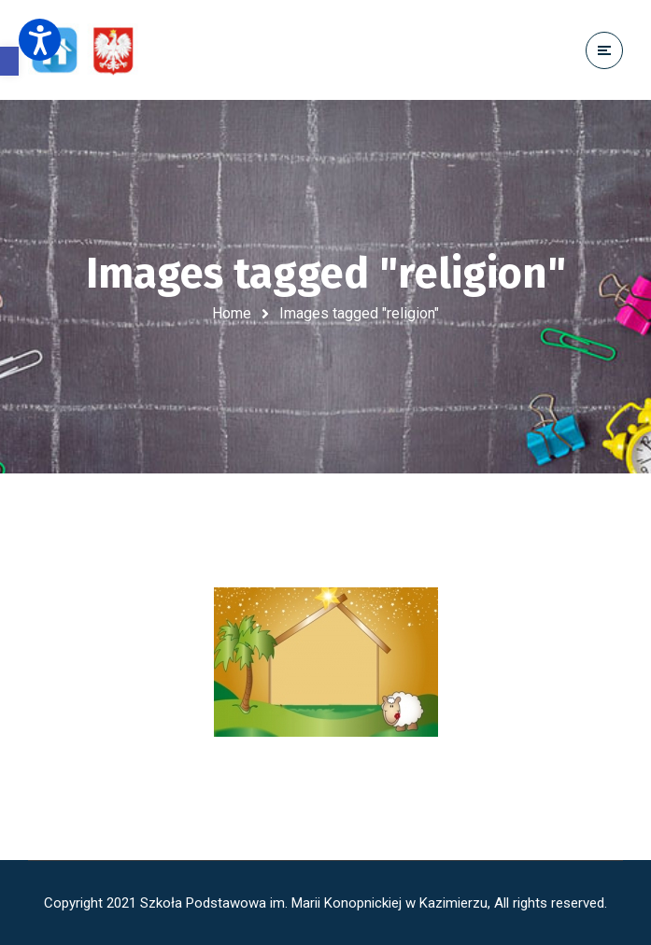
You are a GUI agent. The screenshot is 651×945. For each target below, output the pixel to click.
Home (231, 313)
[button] (9, 61)
